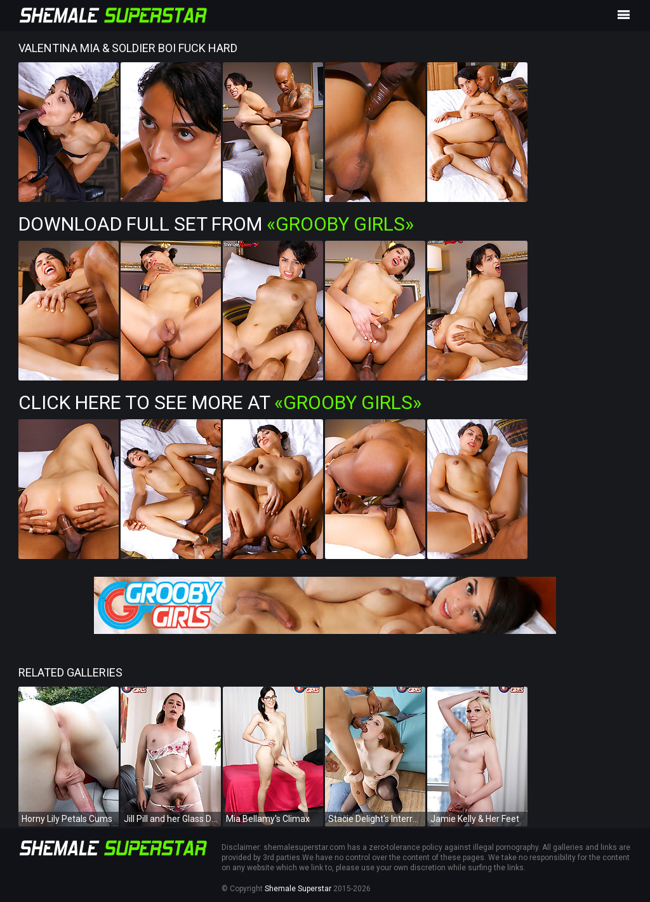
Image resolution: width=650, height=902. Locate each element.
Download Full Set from (216, 224)
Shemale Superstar (298, 888)
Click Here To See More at (219, 402)
